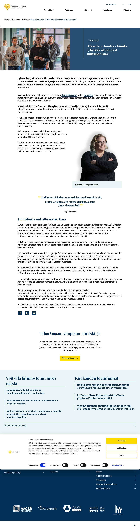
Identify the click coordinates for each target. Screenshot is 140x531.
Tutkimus (69, 10)
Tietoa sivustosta (104, 478)
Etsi (130, 4)
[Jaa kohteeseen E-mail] (34, 313)
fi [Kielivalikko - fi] (123, 4)
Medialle (100, 469)
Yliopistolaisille (111, 4)
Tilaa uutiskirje (69, 358)
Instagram (121, 446)
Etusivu (7, 20)
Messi (99, 473)
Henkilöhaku (102, 455)
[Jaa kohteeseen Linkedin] (27, 313)
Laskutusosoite (103, 464)
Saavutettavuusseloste (107, 487)
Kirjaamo (100, 459)
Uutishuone (107, 10)
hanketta (88, 95)
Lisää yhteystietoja (13, 472)
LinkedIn (128, 446)
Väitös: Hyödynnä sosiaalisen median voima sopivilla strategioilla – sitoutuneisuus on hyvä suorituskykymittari (34, 414)
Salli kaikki (122, 502)
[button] (97, 156)
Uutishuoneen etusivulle (15, 425)
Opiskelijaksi (49, 10)
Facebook (103, 446)
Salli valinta (121, 509)
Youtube (115, 446)
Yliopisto (127, 10)
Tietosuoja (101, 482)
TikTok (134, 446)
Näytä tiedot (117, 527)
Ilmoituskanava (103, 492)
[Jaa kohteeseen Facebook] (20, 313)
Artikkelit (25, 20)
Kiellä (122, 517)
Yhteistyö (88, 10)
